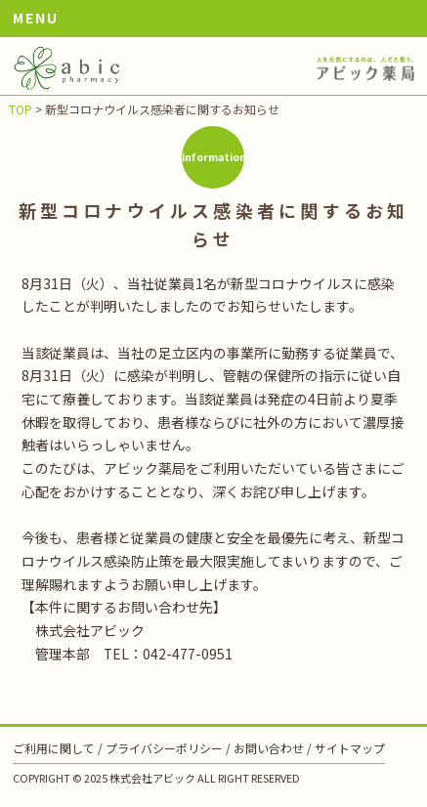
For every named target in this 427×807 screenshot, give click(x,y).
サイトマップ (350, 748)
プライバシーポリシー (164, 748)
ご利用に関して (54, 748)
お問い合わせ (269, 748)
